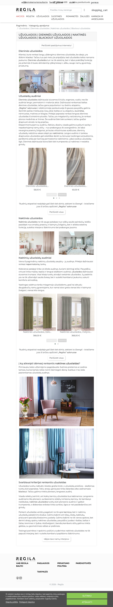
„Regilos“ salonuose (67, 206)
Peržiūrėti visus (56, 212)
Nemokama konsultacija (35, 2)
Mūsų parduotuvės (79, 2)
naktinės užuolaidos (38, 502)
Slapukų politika (12, 602)
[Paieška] (65, 10)
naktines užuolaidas (67, 363)
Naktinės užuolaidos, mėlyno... (75, 332)
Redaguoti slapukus (27, 602)
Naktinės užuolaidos (28, 222)
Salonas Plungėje (83, 584)
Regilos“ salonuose (28, 108)
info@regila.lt (25, 574)
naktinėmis (58, 133)
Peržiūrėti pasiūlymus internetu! (56, 45)
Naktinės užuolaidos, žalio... (37, 332)
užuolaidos (77, 272)
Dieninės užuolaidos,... (37, 186)
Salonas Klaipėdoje (83, 577)
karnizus (68, 512)
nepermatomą (32, 264)
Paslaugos (41, 567)
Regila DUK (42, 577)
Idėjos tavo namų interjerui (56, 539)
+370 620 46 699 (58, 2)
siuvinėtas (79, 111)
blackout (23, 492)
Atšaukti (87, 602)
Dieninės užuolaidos (37, 60)
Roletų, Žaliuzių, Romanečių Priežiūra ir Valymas (45, 571)
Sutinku (87, 596)
